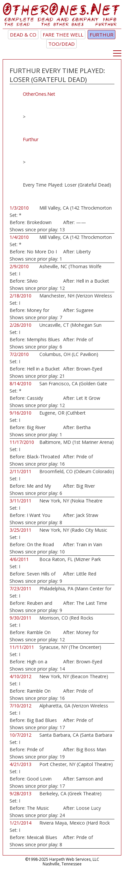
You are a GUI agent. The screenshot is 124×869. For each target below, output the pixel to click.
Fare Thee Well (63, 34)
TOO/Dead (61, 43)
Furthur (101, 34)
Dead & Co (23, 34)
